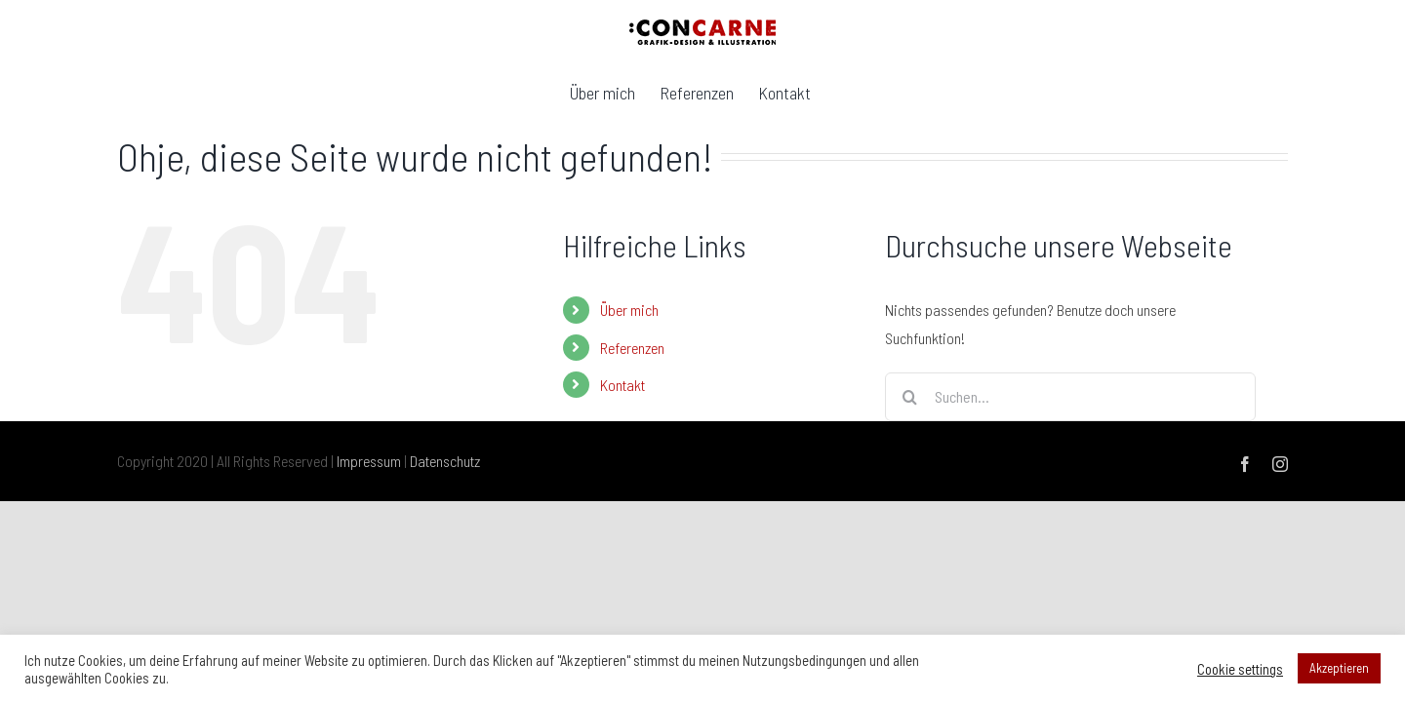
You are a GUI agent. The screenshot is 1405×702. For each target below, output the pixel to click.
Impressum (369, 460)
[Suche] (909, 396)
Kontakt (622, 384)
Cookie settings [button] (1240, 669)
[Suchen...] (1070, 396)
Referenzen (632, 347)
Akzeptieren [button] (1339, 668)
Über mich (629, 309)
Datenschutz (445, 460)
